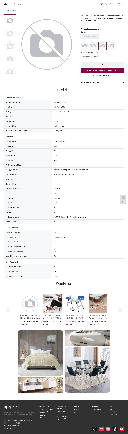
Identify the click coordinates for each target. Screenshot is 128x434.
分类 (14, 10)
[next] (120, 310)
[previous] (8, 310)
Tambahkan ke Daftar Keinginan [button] (102, 75)
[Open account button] (97, 4)
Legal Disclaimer (61, 411)
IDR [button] (123, 4)
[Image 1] (10, 34)
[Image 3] (10, 59)
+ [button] (119, 64)
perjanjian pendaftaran (62, 419)
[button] (118, 4)
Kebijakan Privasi (61, 414)
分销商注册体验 (114, 414)
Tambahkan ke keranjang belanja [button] (102, 70)
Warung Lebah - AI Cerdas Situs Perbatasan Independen (46, 411)
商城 (111, 409)
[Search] (53, 4)
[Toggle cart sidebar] (106, 4)
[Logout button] (115, 4)
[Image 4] (10, 72)
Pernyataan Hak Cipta (62, 416)
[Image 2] (10, 46)
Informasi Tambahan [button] (102, 82)
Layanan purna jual (97, 409)
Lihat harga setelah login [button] (91, 29)
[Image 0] (10, 20)
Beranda (6, 10)
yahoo (40, 417)
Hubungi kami (77, 409)
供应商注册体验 (114, 412)
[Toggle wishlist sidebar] (102, 4)
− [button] (85, 64)
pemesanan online (79, 412)
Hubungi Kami (42, 415)
